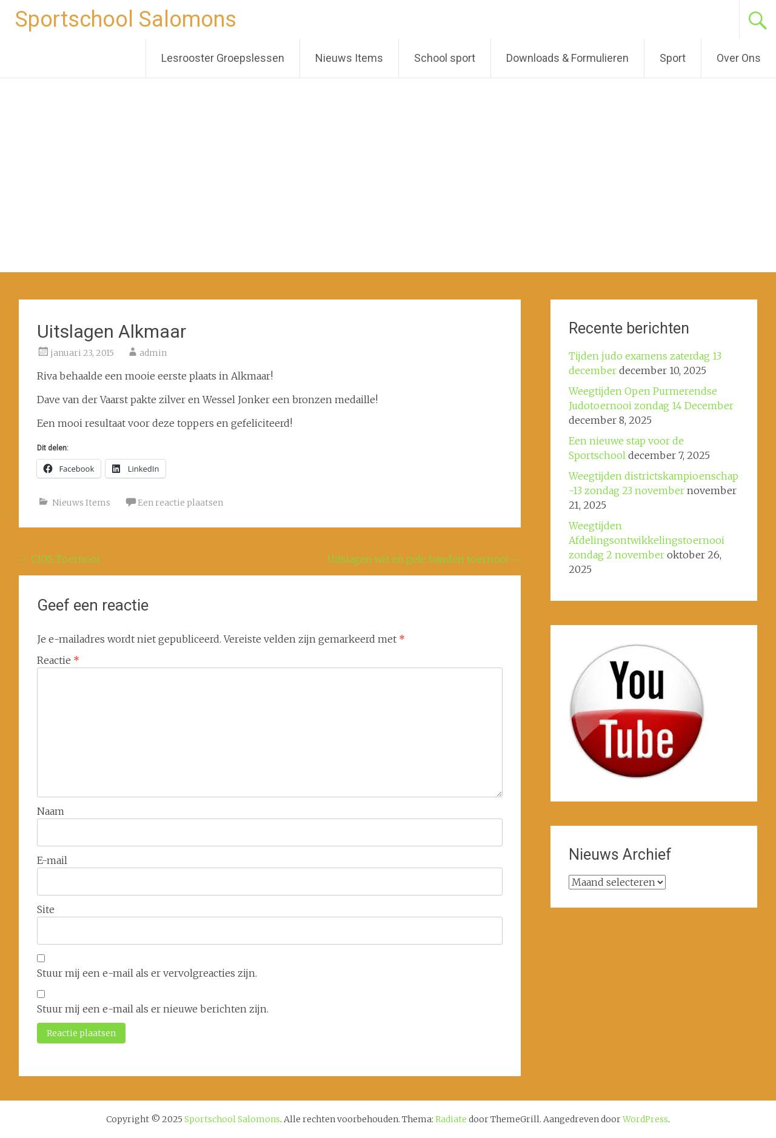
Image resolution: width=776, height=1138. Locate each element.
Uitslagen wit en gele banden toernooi (424, 559)
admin (153, 352)
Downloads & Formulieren (567, 58)
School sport (444, 58)
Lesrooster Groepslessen (222, 58)
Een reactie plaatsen (180, 502)
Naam (50, 811)
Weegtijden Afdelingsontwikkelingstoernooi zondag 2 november (646, 540)
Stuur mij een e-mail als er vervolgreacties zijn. (147, 973)
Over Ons (739, 58)
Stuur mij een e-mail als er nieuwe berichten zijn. (153, 1009)
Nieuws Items (349, 58)
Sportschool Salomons (125, 19)
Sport (673, 58)
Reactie (58, 660)
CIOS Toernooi (59, 559)
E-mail (52, 860)
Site (46, 909)
